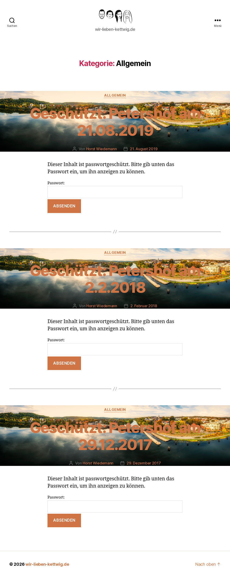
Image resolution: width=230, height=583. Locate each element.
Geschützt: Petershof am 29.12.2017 (115, 441)
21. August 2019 (143, 154)
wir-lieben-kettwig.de (47, 569)
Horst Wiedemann (101, 154)
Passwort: (115, 195)
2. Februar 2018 (143, 311)
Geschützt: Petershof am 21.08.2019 (115, 127)
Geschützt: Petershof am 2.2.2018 (115, 284)
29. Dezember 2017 (144, 468)
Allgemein (115, 101)
